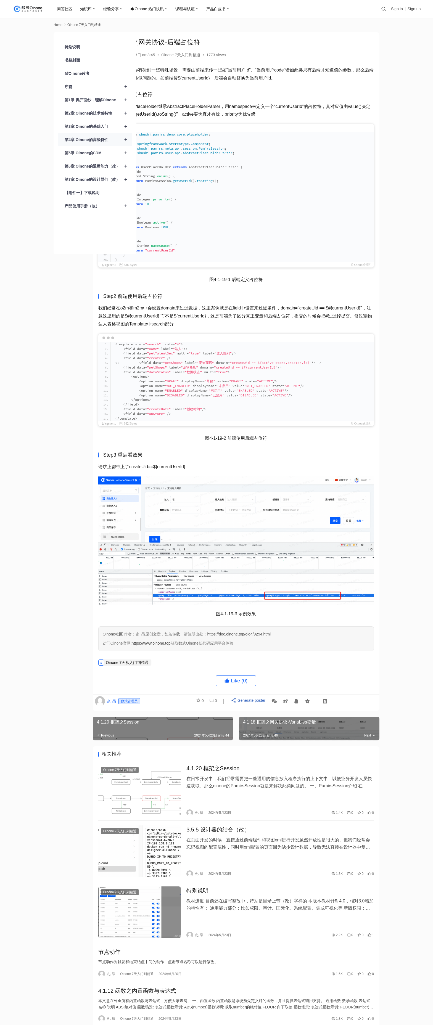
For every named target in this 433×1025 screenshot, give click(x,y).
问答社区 (65, 9)
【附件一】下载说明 (82, 192)
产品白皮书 (216, 9)
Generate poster (295, 688)
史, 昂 (152, 55)
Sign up (414, 9)
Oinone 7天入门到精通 (229, 55)
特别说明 (232, 862)
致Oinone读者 (77, 73)
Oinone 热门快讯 (148, 9)
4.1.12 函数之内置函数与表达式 (186, 957)
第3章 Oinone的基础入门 (98, 126)
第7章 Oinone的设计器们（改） (98, 179)
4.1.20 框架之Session (247, 754)
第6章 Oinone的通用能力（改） (98, 166)
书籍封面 (72, 60)
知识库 (87, 9)
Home (58, 25)
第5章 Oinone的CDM (98, 153)
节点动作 (158, 916)
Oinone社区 (162, 619)
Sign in (397, 9)
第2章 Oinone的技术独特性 (98, 113)
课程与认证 (186, 9)
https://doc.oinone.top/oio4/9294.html (288, 619)
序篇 (98, 86)
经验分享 (112, 9)
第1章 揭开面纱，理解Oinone (98, 100)
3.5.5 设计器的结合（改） (252, 808)
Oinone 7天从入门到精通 (176, 647)
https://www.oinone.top (200, 628)
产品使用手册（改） (98, 206)
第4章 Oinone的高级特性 (98, 139)
